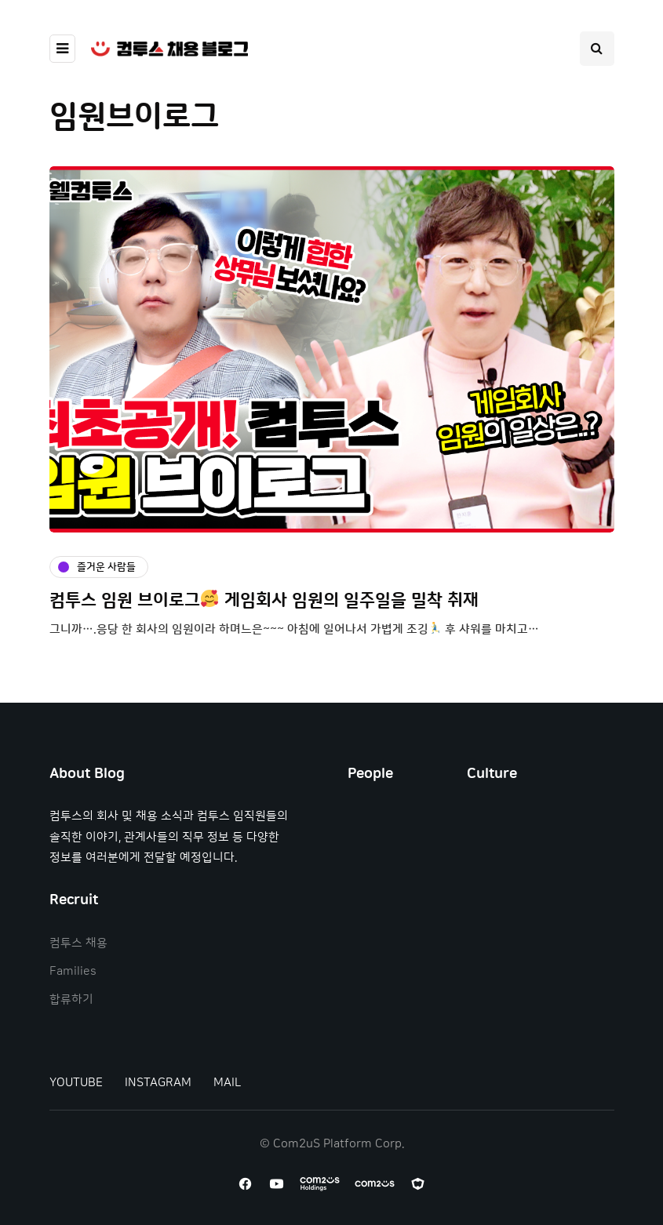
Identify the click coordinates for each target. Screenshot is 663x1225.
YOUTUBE (76, 1082)
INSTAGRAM (158, 1082)
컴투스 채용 (78, 943)
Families (73, 971)
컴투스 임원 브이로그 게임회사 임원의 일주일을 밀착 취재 (264, 600)
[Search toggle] (597, 48)
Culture (492, 774)
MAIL (227, 1082)
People (370, 774)
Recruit (73, 900)
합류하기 (71, 999)
